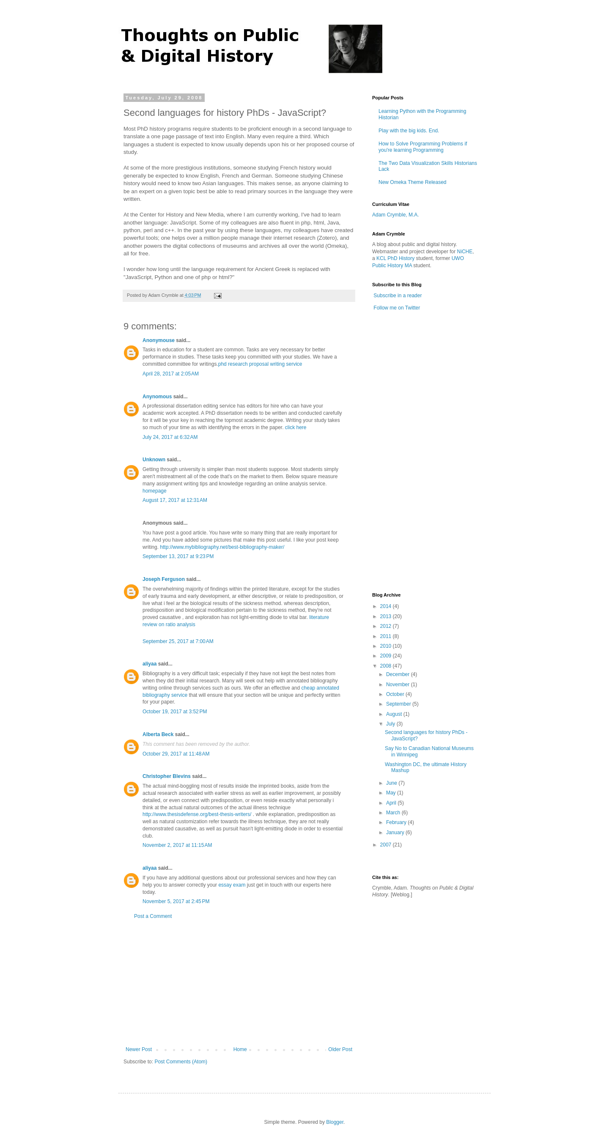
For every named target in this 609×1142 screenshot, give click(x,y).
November (398, 684)
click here (296, 427)
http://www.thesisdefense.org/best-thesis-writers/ (197, 814)
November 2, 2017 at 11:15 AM (177, 845)
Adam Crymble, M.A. (395, 215)
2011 (386, 636)
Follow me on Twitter (396, 308)
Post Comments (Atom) (180, 1062)
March (394, 813)
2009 (386, 656)
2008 (386, 666)
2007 (386, 845)
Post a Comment (153, 916)
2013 (386, 616)
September (399, 704)
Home (240, 1049)
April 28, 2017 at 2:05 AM (171, 374)
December (398, 674)
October (396, 694)
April (392, 803)
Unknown (154, 460)
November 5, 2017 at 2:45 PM (176, 901)
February (397, 822)
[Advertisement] (239, 983)
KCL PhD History (395, 258)
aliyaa (149, 664)
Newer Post (139, 1049)
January (396, 832)
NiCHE (465, 252)
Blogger (334, 1122)
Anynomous (157, 397)
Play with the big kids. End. (409, 131)
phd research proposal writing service (260, 364)
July (391, 724)
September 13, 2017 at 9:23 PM (178, 556)
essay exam (231, 885)
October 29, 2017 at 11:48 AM (176, 754)
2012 (386, 626)
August (394, 714)
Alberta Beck (158, 734)
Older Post (340, 1049)
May (391, 793)
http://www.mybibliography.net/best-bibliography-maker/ (222, 547)
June (392, 783)
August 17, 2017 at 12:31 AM (175, 500)
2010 (386, 646)
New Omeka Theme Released (413, 182)
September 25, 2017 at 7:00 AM (178, 641)
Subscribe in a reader (397, 296)
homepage (155, 491)
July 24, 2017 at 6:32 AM (170, 437)
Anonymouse (159, 340)
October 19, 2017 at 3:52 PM (175, 712)
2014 (386, 606)
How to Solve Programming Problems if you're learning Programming (423, 147)
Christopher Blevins (167, 776)
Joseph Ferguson (164, 579)
